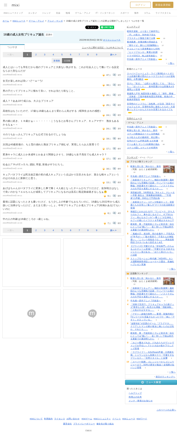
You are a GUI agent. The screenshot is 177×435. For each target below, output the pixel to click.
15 (164, 38)
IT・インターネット (105, 13)
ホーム (6, 21)
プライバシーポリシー (84, 424)
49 (162, 141)
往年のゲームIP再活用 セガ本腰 (142, 141)
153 (161, 148)
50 (164, 137)
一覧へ (171, 63)
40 (164, 144)
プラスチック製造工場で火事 (141, 38)
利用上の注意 (135, 397)
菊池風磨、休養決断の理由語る (142, 42)
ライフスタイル (163, 13)
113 (164, 49)
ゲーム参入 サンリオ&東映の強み (143, 144)
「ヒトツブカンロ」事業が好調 (142, 52)
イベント (116, 419)
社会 (58, 13)
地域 (68, 13)
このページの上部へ (166, 410)
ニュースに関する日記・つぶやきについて (102, 47)
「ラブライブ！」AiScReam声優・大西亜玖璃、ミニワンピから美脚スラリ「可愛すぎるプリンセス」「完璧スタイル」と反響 (152, 355)
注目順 (67, 60)
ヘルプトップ (135, 393)
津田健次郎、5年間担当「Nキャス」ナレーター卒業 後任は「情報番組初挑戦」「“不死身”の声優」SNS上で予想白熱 (152, 195)
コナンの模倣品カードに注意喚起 (143, 134)
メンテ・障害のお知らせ (141, 401)
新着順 (57, 60)
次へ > (113, 54)
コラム (147, 13)
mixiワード (141, 419)
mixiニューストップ (13, 13)
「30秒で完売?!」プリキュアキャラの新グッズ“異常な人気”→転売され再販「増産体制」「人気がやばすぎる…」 (152, 307)
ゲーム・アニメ (82, 13)
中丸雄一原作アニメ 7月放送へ (142, 59)
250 (159, 35)
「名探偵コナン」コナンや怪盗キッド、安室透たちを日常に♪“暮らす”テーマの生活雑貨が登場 (152, 205)
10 (161, 130)
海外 (136, 13)
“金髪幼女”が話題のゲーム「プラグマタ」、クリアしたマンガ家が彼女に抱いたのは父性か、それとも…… (152, 326)
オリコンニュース (112, 40)
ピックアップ (133, 27)
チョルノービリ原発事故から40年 (143, 49)
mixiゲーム (87, 419)
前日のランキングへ (165, 377)
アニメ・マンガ (55, 21)
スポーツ (124, 13)
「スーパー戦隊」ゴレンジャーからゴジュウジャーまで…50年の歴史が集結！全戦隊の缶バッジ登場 (152, 365)
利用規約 (48, 419)
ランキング (132, 157)
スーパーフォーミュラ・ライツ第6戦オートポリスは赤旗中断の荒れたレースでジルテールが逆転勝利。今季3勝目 (151, 76)
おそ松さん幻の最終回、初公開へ (143, 137)
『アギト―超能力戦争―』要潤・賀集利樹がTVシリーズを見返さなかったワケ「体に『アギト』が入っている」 (152, 317)
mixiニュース (18, 21)
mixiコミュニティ (102, 419)
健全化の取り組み (105, 424)
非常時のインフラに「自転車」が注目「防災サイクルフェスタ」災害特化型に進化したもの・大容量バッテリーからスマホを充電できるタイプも (151, 107)
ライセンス (59, 419)
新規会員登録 (163, 4)
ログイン (140, 4)
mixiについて (36, 419)
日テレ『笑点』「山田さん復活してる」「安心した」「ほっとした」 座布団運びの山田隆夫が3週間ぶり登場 (151, 86)
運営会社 (67, 424)
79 (164, 31)
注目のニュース (134, 118)
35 (164, 134)
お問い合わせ (73, 419)
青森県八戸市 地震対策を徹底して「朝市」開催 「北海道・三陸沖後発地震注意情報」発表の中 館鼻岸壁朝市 (151, 96)
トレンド (46, 13)
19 (161, 56)
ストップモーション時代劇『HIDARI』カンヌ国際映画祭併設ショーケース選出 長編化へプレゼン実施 (152, 261)
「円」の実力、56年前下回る (141, 35)
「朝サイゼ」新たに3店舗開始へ (143, 45)
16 (161, 52)
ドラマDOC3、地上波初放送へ (142, 55)
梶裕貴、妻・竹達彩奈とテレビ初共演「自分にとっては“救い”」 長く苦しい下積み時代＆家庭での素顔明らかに (152, 227)
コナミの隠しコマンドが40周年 (142, 147)
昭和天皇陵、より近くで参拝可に (143, 31)
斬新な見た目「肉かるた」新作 (142, 130)
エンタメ (32, 13)
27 (163, 45)
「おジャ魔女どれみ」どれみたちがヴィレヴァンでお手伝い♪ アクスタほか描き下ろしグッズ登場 (152, 345)
